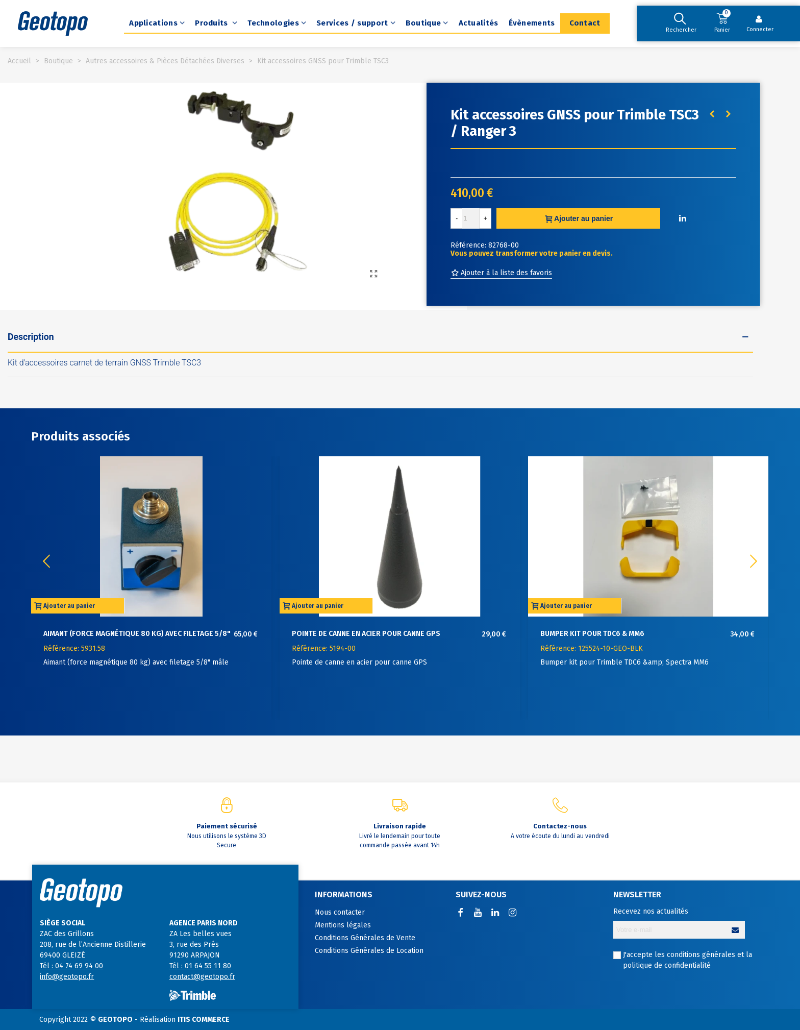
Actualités (478, 23)
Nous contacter (340, 912)
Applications (153, 23)
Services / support (352, 23)
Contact (585, 23)
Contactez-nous (560, 826)
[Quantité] (471, 218)
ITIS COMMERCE (204, 1019)
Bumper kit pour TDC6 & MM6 (592, 633)
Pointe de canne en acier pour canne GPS (366, 633)
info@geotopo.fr (67, 976)
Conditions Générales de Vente (365, 938)
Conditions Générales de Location (369, 950)
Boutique (423, 23)
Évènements (532, 23)
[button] (753, 561)
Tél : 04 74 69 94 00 (71, 966)
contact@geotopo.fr (202, 976)
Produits (212, 23)
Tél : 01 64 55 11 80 (200, 966)
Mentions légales (343, 925)
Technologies (273, 23)
